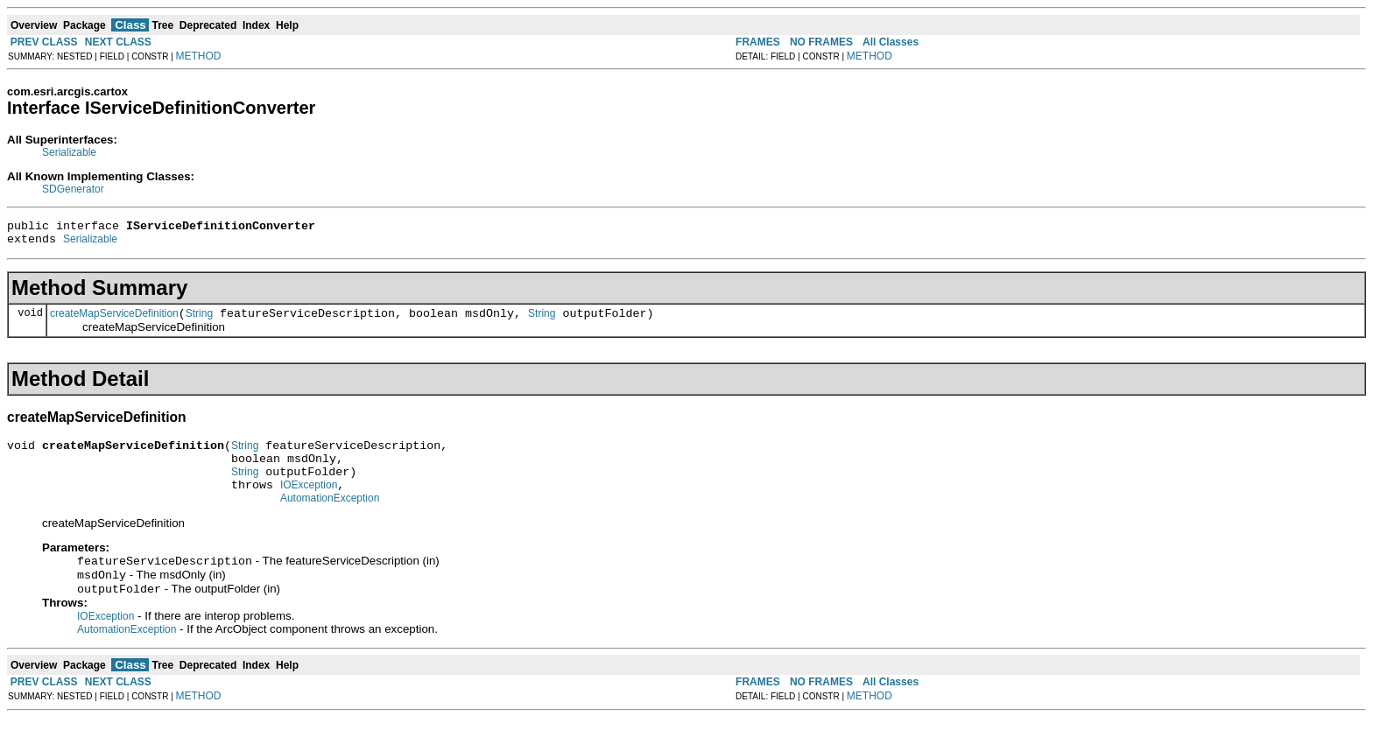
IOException (308, 503)
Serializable (69, 152)
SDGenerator (73, 189)
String (199, 321)
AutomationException (329, 519)
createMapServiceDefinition (114, 321)
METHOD (199, 56)
